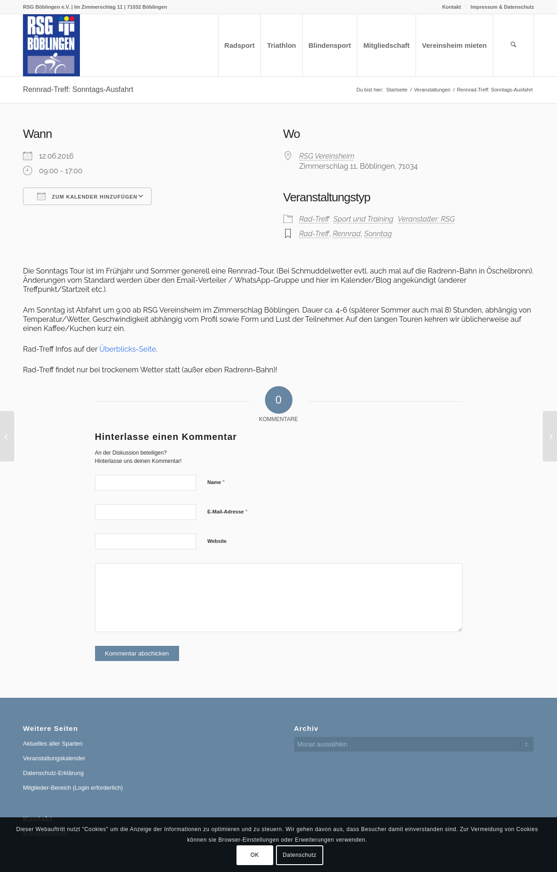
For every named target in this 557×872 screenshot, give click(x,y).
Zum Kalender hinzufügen (87, 196)
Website (217, 541)
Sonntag (378, 233)
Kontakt (451, 7)
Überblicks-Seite (127, 349)
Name (216, 482)
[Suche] (513, 45)
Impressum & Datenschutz (502, 7)
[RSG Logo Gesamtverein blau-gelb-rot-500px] (51, 45)
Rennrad (347, 233)
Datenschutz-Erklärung (53, 772)
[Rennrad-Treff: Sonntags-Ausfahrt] (7, 436)
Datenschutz (299, 855)
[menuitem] (452, 7)
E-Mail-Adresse (228, 511)
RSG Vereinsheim (326, 156)
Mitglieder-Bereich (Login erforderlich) (73, 787)
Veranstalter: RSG (426, 219)
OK (254, 855)
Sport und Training (363, 219)
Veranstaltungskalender (54, 758)
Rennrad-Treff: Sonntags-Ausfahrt (78, 89)
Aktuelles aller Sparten (53, 743)
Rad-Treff (314, 219)
